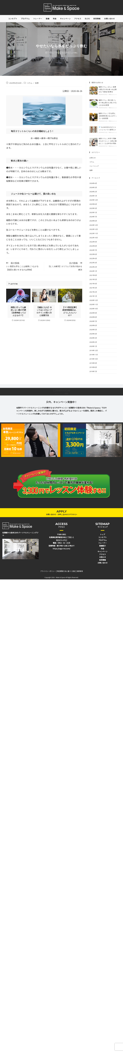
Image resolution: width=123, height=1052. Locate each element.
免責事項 (80, 571)
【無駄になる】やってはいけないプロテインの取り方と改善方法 (44, 311)
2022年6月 (93, 254)
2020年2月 (93, 342)
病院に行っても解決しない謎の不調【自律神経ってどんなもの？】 (18, 311)
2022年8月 (93, 246)
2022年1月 (93, 271)
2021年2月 (93, 292)
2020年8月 (93, 317)
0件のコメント (113, 94)
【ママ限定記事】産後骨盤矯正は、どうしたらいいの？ (70, 311)
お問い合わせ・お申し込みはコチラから (61, 514)
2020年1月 (93, 346)
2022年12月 (93, 229)
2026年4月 (93, 183)
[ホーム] (46, 53)
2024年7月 (93, 217)
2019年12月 (93, 350)
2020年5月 (93, 330)
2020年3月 (93, 338)
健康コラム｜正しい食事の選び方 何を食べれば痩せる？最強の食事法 (108, 89)
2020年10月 (93, 309)
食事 (37, 83)
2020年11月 (93, 304)
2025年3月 (93, 208)
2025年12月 (93, 200)
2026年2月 (93, 192)
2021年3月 (93, 288)
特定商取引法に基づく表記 (66, 571)
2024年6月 (93, 221)
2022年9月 (93, 242)
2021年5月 (93, 279)
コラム (29, 83)
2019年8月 (93, 367)
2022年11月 (93, 233)
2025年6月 (93, 204)
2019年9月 (93, 363)
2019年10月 (93, 359)
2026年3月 (93, 187)
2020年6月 (93, 325)
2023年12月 (93, 225)
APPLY (62, 511)
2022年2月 (93, 267)
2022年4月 (93, 258)
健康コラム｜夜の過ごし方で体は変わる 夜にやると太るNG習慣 (108, 102)
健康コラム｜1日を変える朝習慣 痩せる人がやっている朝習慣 (108, 115)
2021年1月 (93, 296)
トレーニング (94, 166)
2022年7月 (93, 250)
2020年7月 (93, 321)
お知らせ (92, 158)
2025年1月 (93, 212)
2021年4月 (93, 284)
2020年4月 (93, 334)
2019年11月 (93, 355)
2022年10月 (93, 238)
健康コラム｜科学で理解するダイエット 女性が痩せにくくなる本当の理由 (108, 141)
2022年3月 (93, 263)
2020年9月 (93, 313)
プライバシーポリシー (48, 571)
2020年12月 (93, 300)
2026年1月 (93, 196)
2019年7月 (93, 371)
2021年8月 (93, 275)
